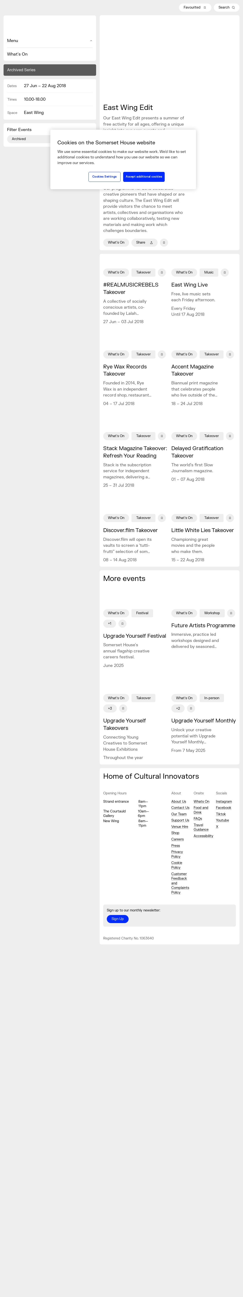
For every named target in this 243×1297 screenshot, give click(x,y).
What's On (17, 54)
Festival (142, 613)
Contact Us (180, 808)
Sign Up (118, 919)
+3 (110, 709)
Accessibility (203, 836)
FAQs (198, 819)
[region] (123, 159)
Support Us (180, 820)
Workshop (212, 613)
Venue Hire (179, 827)
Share (144, 243)
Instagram (224, 802)
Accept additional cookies (144, 177)
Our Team (179, 814)
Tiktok (221, 814)
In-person (211, 698)
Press (175, 846)
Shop (175, 833)
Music (209, 272)
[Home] (49, 26)
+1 (109, 624)
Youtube (222, 820)
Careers (177, 839)
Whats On (201, 802)
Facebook (223, 808)
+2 (178, 709)
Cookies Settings (104, 177)
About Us (178, 802)
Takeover (143, 272)
